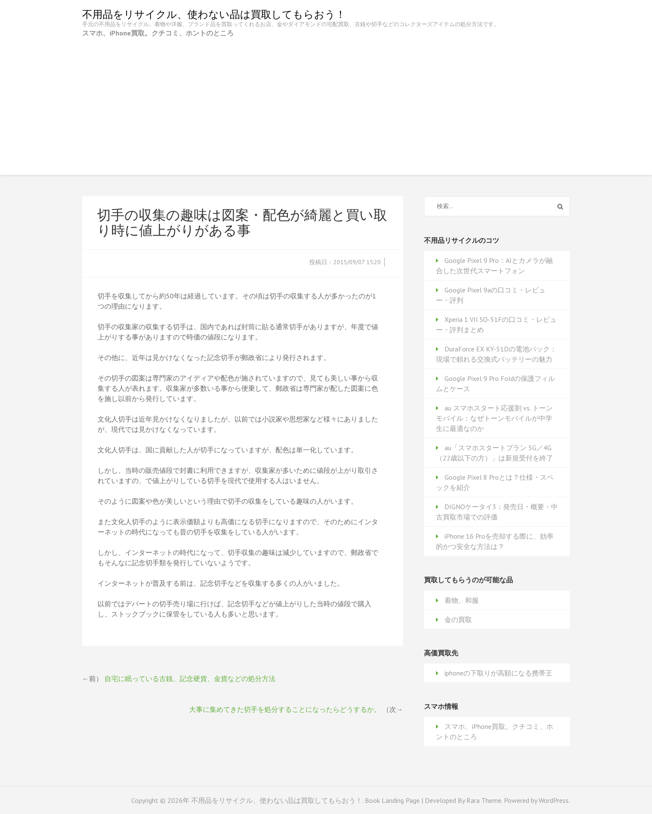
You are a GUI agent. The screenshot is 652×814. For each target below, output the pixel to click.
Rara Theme (483, 800)
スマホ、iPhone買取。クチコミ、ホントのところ (158, 33)
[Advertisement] (326, 102)
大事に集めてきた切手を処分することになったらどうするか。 (285, 709)
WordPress (554, 800)
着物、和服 (462, 600)
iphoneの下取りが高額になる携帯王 (498, 673)
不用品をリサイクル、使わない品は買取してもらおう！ (214, 14)
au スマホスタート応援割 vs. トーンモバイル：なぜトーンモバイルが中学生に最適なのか (494, 418)
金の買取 (458, 619)
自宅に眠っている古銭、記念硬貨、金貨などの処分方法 (190, 678)
